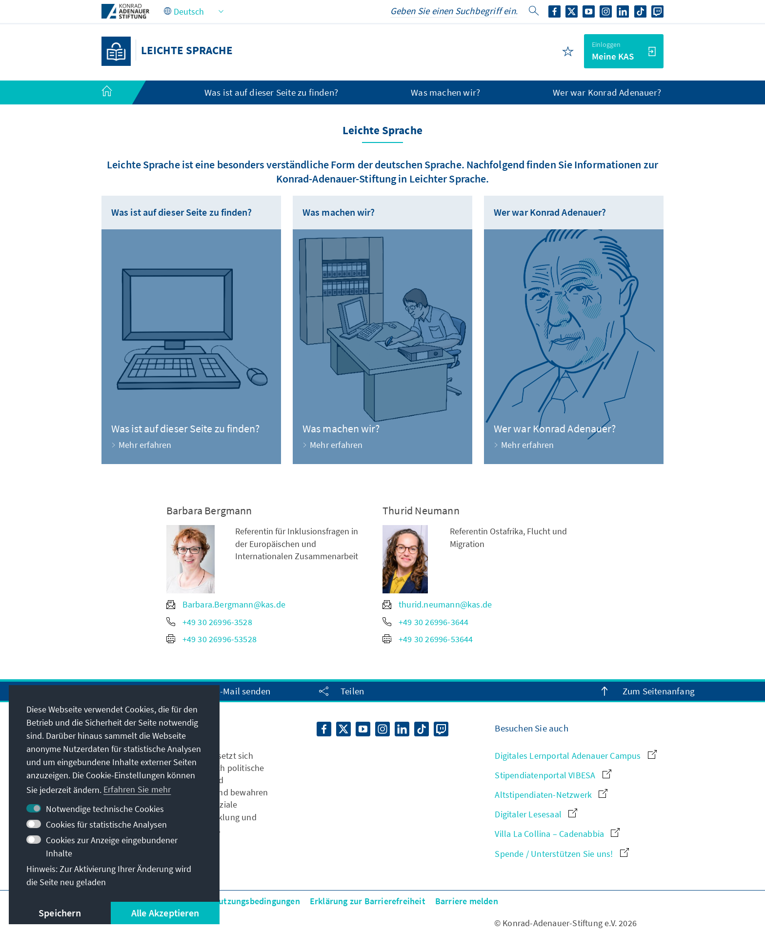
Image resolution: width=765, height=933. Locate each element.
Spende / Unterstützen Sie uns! (561, 853)
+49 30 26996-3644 (425, 622)
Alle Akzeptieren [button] (165, 913)
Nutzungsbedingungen (256, 901)
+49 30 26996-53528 (211, 639)
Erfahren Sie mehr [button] (137, 789)
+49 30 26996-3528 (209, 622)
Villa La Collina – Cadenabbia (557, 833)
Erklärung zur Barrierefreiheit (367, 901)
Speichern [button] (60, 913)
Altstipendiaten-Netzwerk (551, 794)
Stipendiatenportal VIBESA (553, 775)
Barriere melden (466, 901)
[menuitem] (116, 93)
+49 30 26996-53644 (427, 639)
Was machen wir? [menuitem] (445, 92)
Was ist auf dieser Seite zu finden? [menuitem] (271, 92)
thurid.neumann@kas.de (437, 604)
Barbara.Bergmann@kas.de (226, 604)
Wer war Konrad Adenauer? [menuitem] (607, 92)
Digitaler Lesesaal (536, 814)
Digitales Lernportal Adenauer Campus (575, 755)
